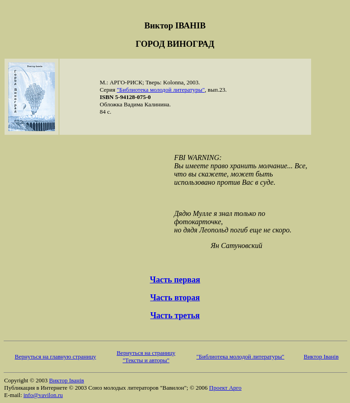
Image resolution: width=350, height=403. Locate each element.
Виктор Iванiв (321, 356)
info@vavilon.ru (43, 395)
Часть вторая (175, 297)
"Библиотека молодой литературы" (161, 89)
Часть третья (174, 315)
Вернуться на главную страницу (55, 356)
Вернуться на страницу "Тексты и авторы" (146, 356)
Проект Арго (225, 387)
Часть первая (175, 279)
